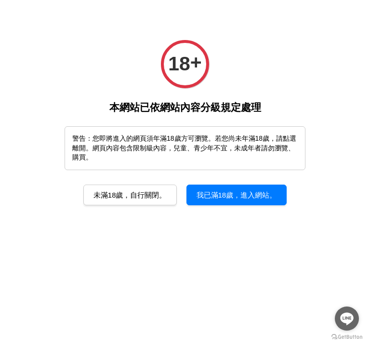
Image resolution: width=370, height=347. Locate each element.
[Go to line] (347, 319)
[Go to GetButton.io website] (346, 337)
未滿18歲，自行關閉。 (130, 195)
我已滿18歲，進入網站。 (237, 195)
